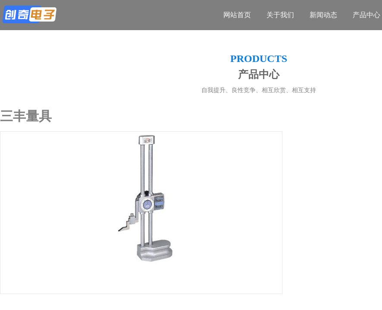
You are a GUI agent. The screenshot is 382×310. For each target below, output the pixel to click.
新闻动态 (323, 15)
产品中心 (366, 15)
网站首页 (237, 15)
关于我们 (280, 15)
